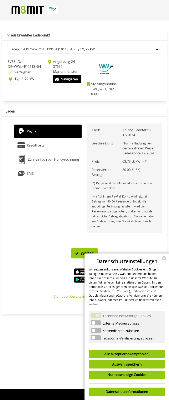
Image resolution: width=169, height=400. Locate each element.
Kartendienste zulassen (120, 330)
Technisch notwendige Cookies (126, 316)
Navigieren (66, 79)
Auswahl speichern (127, 364)
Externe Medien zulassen (122, 323)
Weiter (83, 253)
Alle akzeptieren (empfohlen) (126, 354)
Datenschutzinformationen (127, 391)
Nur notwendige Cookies (126, 374)
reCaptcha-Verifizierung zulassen (128, 338)
